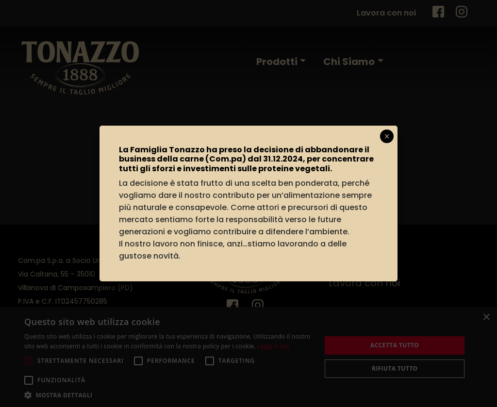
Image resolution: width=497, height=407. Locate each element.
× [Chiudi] (387, 136)
